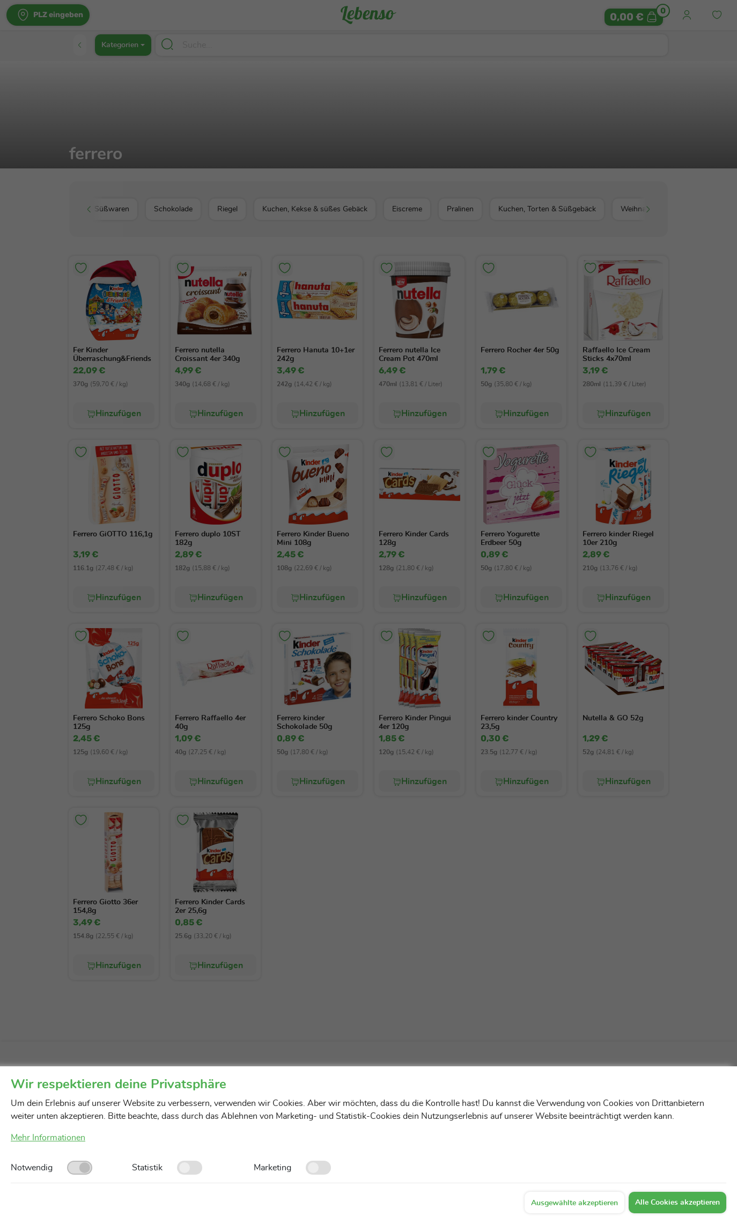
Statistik (147, 1167)
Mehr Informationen (48, 1137)
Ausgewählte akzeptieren (574, 1203)
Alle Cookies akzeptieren (677, 1202)
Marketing (272, 1167)
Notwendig (32, 1167)
